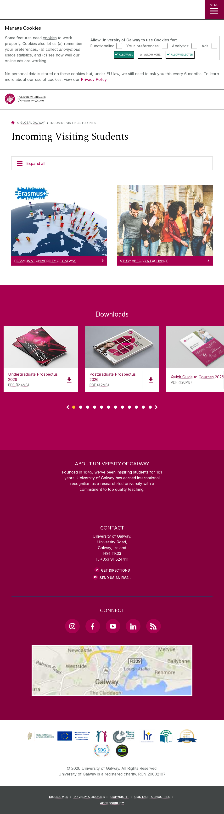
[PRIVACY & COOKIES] (91, 797)
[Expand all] (112, 163)
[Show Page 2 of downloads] (81, 406)
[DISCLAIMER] (61, 797)
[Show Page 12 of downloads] (150, 406)
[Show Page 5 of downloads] (101, 406)
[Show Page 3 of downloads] (87, 406)
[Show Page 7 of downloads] (115, 406)
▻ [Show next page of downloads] (156, 407)
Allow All (126, 54)
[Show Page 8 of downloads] (122, 406)
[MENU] (214, 9)
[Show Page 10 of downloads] (136, 406)
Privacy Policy (93, 79)
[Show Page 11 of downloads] (143, 406)
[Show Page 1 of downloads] (74, 406)
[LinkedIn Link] (133, 626)
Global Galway (32, 122)
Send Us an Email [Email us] (115, 578)
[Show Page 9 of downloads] (129, 406)
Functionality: (102, 45)
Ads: (205, 45)
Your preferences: (143, 45)
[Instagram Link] (72, 626)
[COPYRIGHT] (122, 797)
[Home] (13, 122)
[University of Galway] (25, 100)
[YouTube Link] (113, 626)
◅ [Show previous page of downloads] (68, 407)
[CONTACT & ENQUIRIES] (154, 797)
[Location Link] (112, 692)
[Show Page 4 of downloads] (94, 406)
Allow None (152, 54)
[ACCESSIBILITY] (112, 803)
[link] (57, 736)
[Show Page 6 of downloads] (108, 406)
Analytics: (180, 45)
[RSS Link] (153, 626)
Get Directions (115, 570)
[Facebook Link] (92, 626)
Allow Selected (182, 54)
